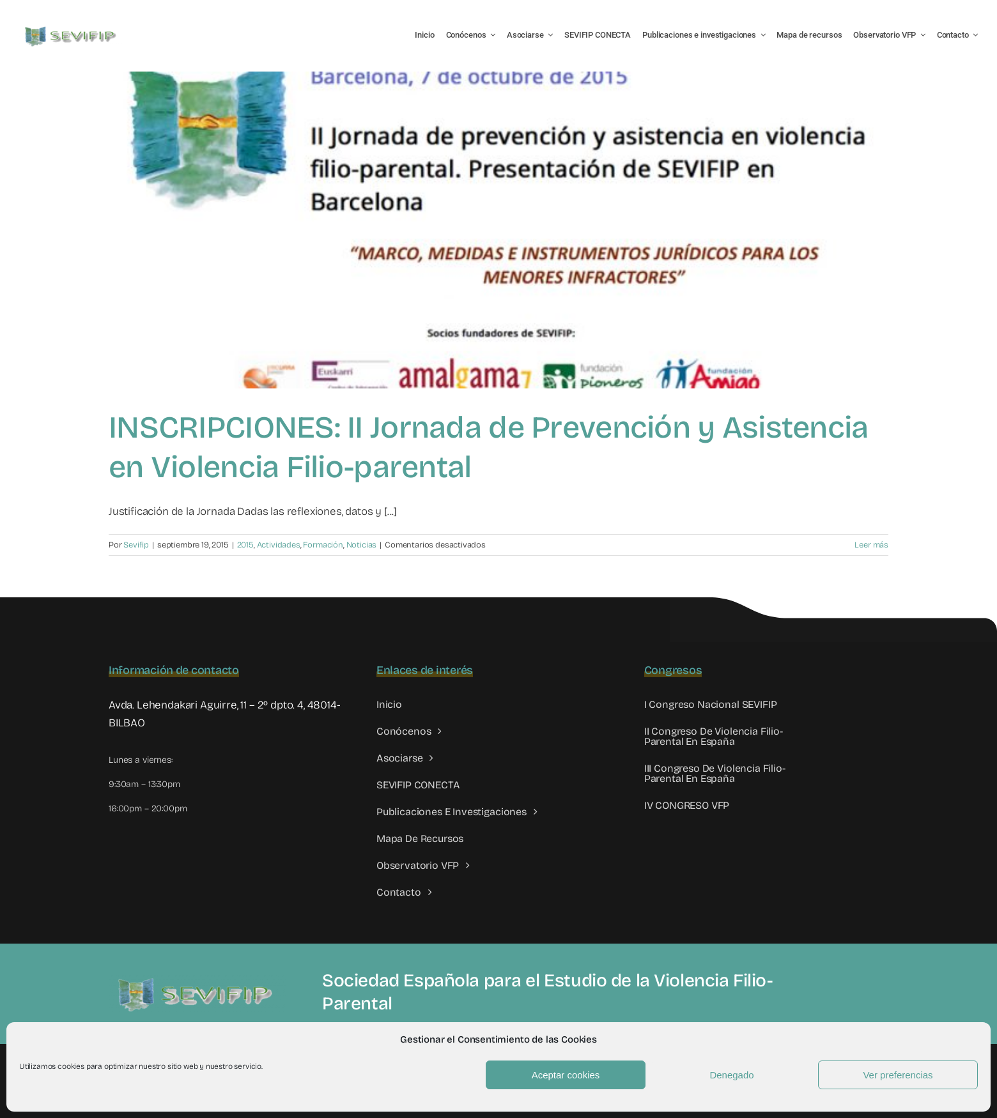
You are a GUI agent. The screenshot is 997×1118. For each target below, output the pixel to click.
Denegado (731, 1074)
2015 (245, 545)
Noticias (361, 545)
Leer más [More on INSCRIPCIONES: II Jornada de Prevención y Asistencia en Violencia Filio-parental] (871, 545)
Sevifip (136, 545)
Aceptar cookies (566, 1074)
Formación (323, 545)
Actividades (278, 545)
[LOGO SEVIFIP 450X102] (72, 29)
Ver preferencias (897, 1074)
